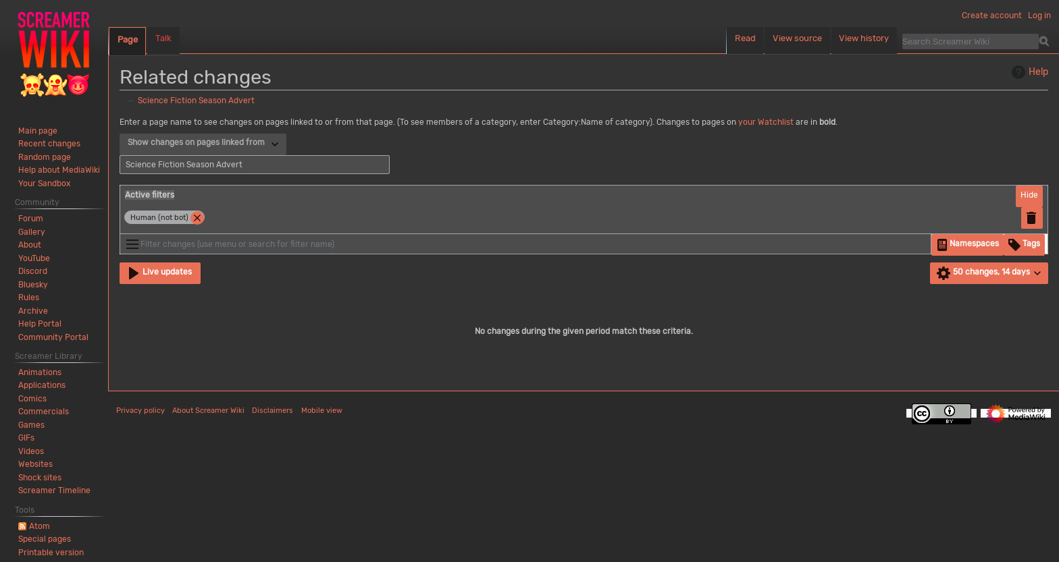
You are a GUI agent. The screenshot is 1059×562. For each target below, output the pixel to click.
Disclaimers (272, 410)
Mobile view (321, 410)
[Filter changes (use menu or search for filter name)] (525, 243)
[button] (1029, 196)
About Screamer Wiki (208, 410)
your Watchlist (766, 122)
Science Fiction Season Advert (196, 100)
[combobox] (203, 144)
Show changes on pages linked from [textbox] (196, 142)
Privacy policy (140, 410)
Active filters (149, 195)
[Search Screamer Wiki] (970, 41)
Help (1028, 72)
